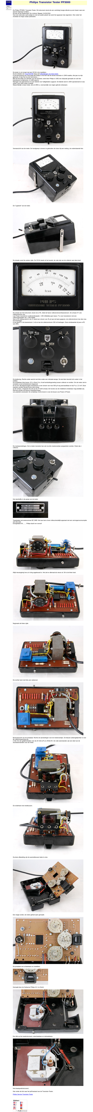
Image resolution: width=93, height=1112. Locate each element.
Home (8, 6)
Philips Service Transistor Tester (23, 1094)
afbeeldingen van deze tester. (49, 74)
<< (7, 8)
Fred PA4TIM (29, 74)
